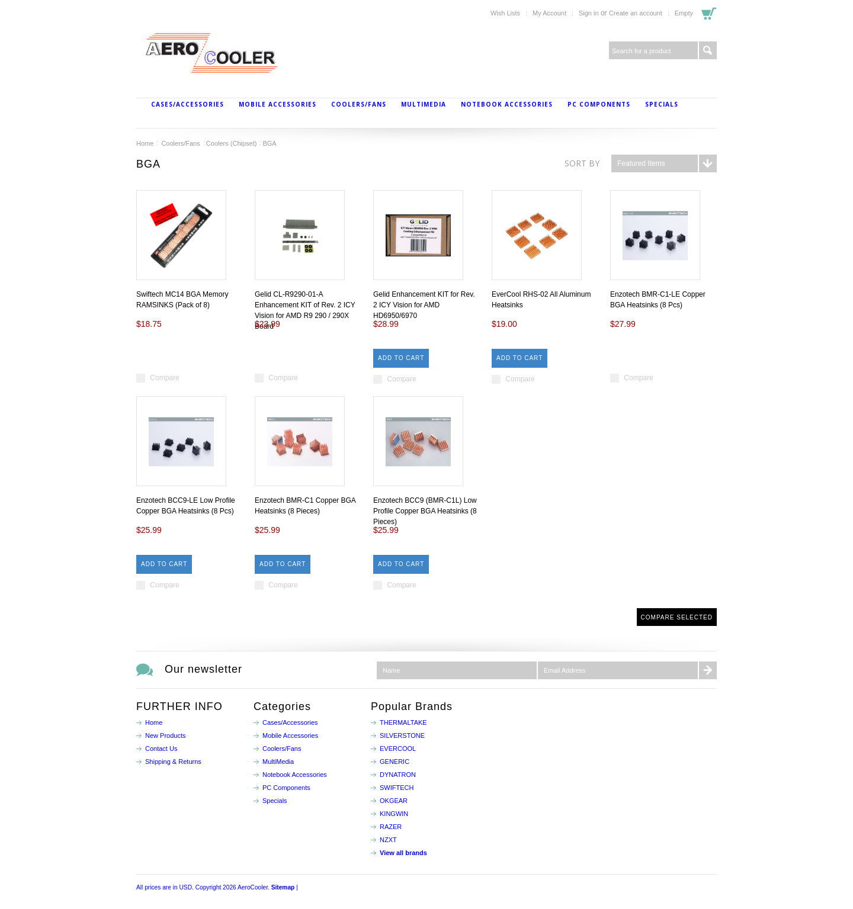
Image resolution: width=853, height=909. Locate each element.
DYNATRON (398, 774)
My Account (549, 13)
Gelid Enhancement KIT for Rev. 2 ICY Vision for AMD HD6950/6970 (424, 305)
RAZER (391, 826)
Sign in (589, 13)
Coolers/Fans (358, 104)
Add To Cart (401, 358)
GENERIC (394, 761)
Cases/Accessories (187, 104)
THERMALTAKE (403, 722)
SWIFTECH (396, 787)
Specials (661, 104)
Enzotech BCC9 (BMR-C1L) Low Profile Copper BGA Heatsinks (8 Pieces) (425, 511)
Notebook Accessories (507, 104)
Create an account (635, 13)
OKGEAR (394, 800)
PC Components (598, 104)
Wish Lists (505, 13)
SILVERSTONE (402, 735)
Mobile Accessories (277, 104)
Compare (164, 378)
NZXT (388, 839)
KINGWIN (394, 813)
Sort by (582, 163)
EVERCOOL (398, 748)
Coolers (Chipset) (231, 143)
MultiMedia (423, 104)
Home (144, 143)
